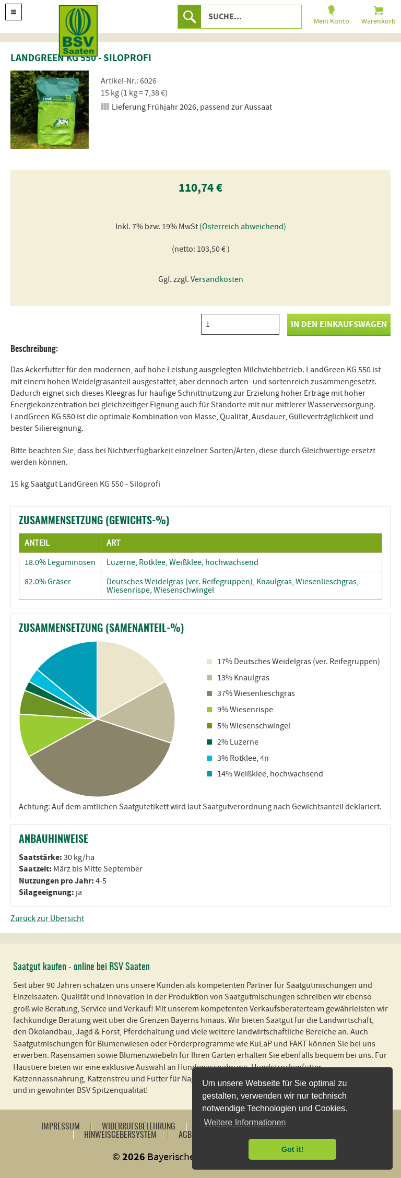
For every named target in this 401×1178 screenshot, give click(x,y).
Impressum (60, 1127)
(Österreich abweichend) (242, 226)
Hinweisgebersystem (120, 1135)
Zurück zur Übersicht (47, 918)
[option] (49, 109)
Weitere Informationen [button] (245, 1122)
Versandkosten (217, 279)
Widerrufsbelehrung (138, 1127)
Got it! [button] (292, 1149)
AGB (185, 1135)
